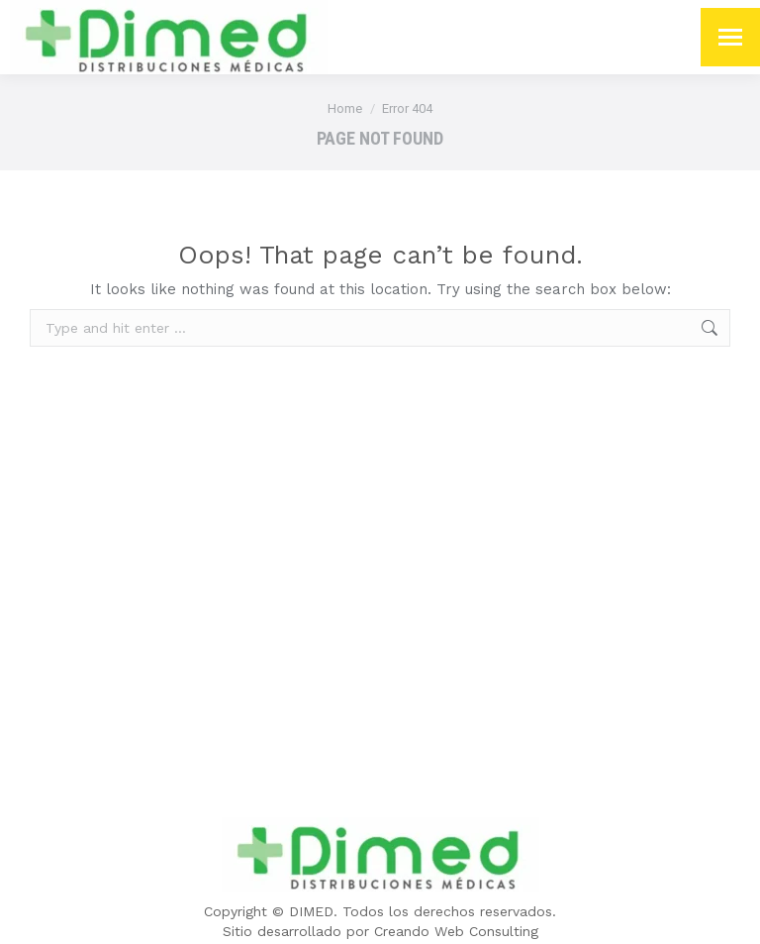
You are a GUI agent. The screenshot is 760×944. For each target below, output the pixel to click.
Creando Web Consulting (456, 931)
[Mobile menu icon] (730, 37)
